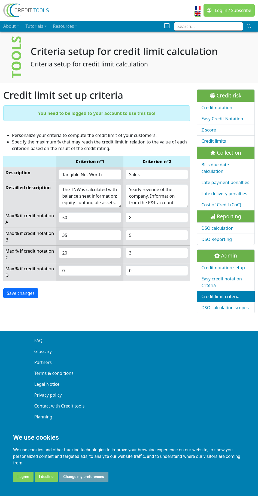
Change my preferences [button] (83, 476)
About (9, 26)
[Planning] (166, 26)
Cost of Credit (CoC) (221, 205)
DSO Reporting (216, 239)
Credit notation (216, 108)
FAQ (38, 341)
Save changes (21, 293)
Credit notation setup (223, 268)
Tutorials (34, 26)
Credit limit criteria (220, 296)
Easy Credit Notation (222, 119)
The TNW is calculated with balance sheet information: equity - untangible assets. (90, 196)
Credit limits (213, 141)
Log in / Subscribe (229, 10)
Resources (63, 26)
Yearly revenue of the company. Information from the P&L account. (157, 196)
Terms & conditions (54, 373)
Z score (208, 130)
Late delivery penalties (224, 194)
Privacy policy (48, 395)
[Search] (249, 26)
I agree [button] (23, 476)
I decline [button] (46, 476)
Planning (43, 417)
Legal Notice (47, 384)
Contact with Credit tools (59, 406)
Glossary (43, 351)
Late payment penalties (225, 182)
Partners (43, 362)
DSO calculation (217, 228)
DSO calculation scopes (225, 308)
